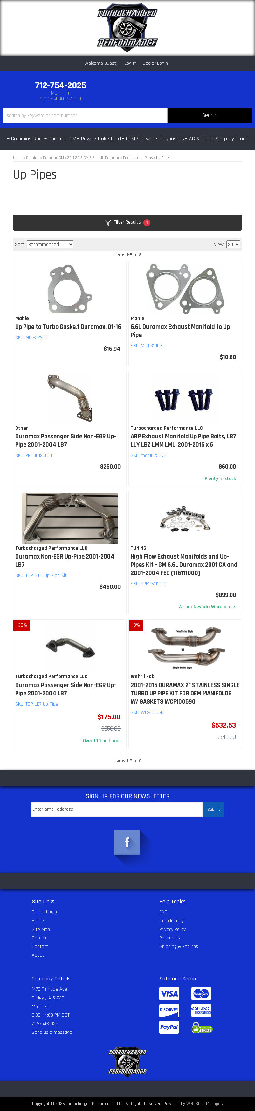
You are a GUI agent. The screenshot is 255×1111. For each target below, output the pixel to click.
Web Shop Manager (204, 1104)
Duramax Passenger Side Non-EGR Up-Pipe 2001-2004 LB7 (65, 440)
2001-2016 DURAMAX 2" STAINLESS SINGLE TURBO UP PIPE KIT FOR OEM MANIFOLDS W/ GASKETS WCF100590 (185, 693)
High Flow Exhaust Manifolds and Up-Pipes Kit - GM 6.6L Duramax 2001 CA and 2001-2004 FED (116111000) (184, 564)
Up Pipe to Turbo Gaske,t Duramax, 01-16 (68, 327)
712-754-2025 (45, 1023)
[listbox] (50, 244)
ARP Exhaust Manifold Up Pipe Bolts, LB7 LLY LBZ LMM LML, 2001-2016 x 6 (183, 440)
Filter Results (127, 222)
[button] (127, 115)
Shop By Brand (232, 138)
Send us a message (52, 1032)
